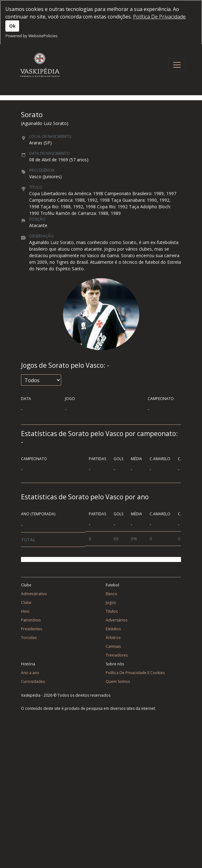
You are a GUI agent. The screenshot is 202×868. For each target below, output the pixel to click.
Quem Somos (118, 681)
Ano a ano (30, 672)
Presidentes (31, 629)
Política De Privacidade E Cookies (135, 672)
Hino (25, 611)
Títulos (112, 611)
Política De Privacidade (159, 16)
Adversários (116, 620)
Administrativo (34, 593)
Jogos (111, 602)
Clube (26, 602)
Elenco (111, 593)
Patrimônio (31, 620)
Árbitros (113, 637)
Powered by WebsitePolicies (31, 36)
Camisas (113, 646)
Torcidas (29, 637)
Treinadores (117, 655)
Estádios (113, 629)
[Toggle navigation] (177, 65)
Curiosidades (33, 681)
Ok (12, 26)
